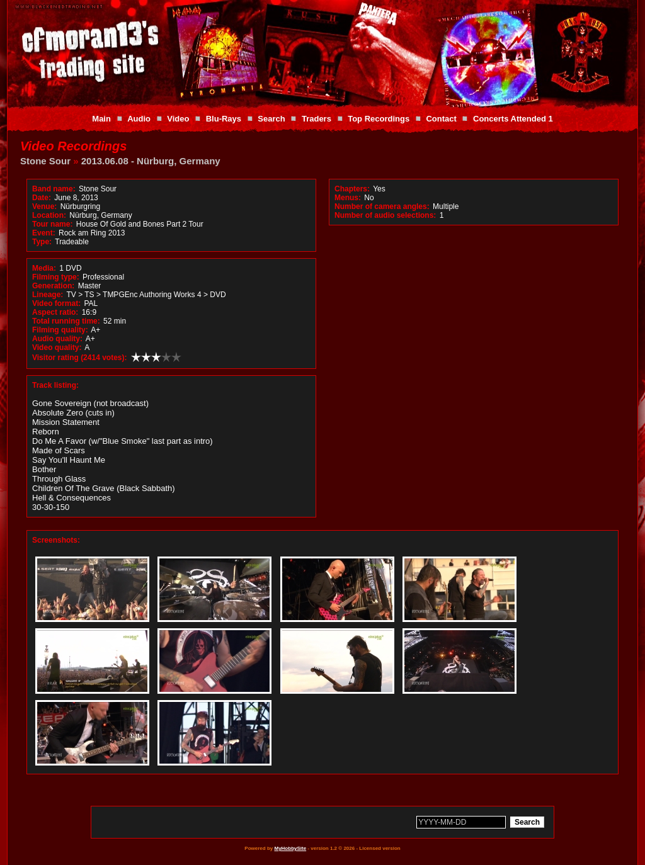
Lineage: (47, 294)
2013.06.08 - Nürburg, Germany (150, 160)
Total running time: (66, 321)
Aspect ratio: (55, 312)
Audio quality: (57, 338)
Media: (44, 268)
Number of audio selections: (385, 215)
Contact (441, 118)
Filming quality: (60, 329)
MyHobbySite (290, 848)
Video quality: (56, 347)
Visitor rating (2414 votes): (79, 357)
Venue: (44, 206)
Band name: (54, 188)
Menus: (347, 197)
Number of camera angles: (382, 206)
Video (178, 118)
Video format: (56, 303)
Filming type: (55, 277)
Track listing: (55, 385)
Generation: (53, 285)
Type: (42, 241)
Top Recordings (378, 118)
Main (101, 118)
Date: (41, 197)
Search (271, 118)
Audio (139, 118)
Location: (49, 215)
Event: (43, 233)
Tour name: (52, 224)
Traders (316, 118)
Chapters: (352, 188)
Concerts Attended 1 (513, 118)
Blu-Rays (223, 118)
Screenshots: (56, 540)
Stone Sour (45, 160)
